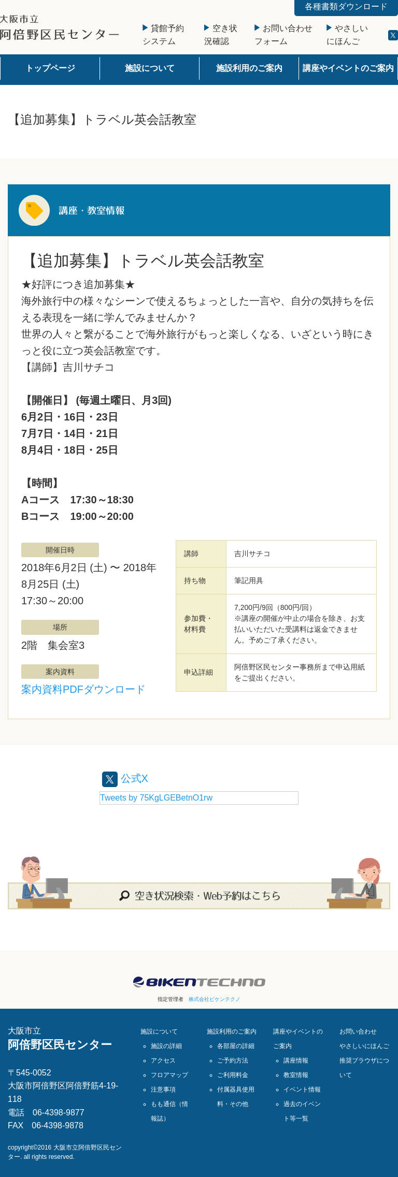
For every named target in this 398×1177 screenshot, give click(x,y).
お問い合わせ (358, 1031)
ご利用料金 (232, 1075)
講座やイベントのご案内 (348, 68)
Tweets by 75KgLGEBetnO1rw (156, 797)
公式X (125, 778)
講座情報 (295, 1060)
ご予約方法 (232, 1060)
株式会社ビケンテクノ (214, 999)
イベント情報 (302, 1089)
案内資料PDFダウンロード (83, 689)
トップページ (50, 68)
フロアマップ (169, 1075)
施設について (150, 68)
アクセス (163, 1060)
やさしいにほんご (364, 1046)
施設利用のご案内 (249, 68)
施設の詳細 (166, 1046)
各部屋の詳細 (235, 1046)
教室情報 (295, 1075)
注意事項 (163, 1089)
